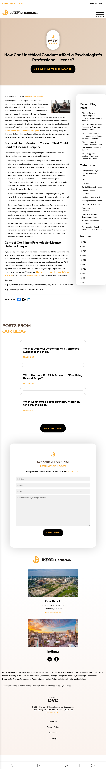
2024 (83, 252)
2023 (83, 257)
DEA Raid (85, 185)
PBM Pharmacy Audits (91, 206)
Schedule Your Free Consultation (53, 71)
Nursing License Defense (92, 202)
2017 (82, 284)
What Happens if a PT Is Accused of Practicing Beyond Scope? (92, 129)
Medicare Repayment (91, 198)
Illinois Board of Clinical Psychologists (22, 132)
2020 (83, 270)
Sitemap (53, 752)
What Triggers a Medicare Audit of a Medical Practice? (90, 158)
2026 (83, 243)
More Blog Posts (53, 435)
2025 (83, 248)
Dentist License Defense (92, 188)
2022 (83, 261)
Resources (53, 746)
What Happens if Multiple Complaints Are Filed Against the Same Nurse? (92, 148)
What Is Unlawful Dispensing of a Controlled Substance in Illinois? (92, 119)
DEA (83, 181)
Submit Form (53, 546)
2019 (82, 275)
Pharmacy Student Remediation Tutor (90, 217)
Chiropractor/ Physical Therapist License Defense (91, 175)
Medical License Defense (33, 98)
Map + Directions (53, 626)
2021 (82, 266)
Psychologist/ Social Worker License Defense (92, 229)
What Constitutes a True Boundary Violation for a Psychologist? (92, 137)
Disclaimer (53, 735)
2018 (82, 280)
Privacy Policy (53, 741)
